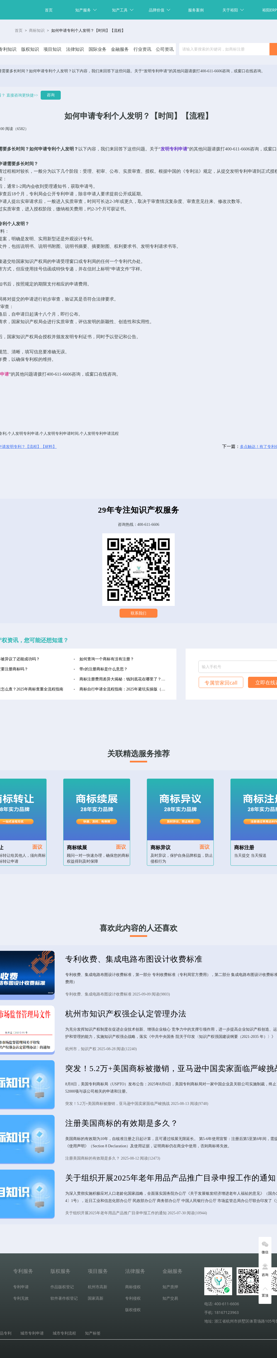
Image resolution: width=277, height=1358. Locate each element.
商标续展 (77, 847)
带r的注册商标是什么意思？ (103, 669)
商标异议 (160, 847)
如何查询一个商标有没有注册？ (106, 659)
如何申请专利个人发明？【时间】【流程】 (88, 30)
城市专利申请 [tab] (32, 1333)
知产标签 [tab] (93, 1333)
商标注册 (244, 847)
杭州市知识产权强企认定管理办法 (125, 1013)
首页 (49, 10)
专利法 (192, 171)
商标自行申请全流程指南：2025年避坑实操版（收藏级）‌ (123, 689)
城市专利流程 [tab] (64, 1333)
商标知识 (37, 30)
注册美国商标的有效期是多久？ (121, 1123)
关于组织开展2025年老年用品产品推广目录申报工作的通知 (170, 1178)
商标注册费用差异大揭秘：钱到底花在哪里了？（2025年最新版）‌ (123, 679)
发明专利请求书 (156, 246)
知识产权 (34, 261)
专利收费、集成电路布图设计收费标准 (134, 959)
